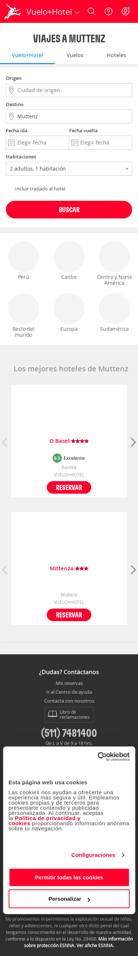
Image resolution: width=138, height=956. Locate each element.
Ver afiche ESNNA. (95, 945)
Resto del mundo (24, 315)
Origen (13, 78)
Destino (15, 104)
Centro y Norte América (114, 263)
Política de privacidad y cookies (44, 820)
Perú (24, 260)
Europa (69, 312)
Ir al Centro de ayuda (69, 692)
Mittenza (69, 568)
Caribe (69, 260)
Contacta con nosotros (69, 701)
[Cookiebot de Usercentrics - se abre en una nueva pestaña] (98, 756)
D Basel (69, 441)
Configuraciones (93, 855)
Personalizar (69, 899)
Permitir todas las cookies (69, 877)
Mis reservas (69, 683)
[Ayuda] (108, 11)
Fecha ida (17, 130)
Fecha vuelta (83, 130)
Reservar (69, 487)
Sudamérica (114, 312)
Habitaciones (21, 156)
